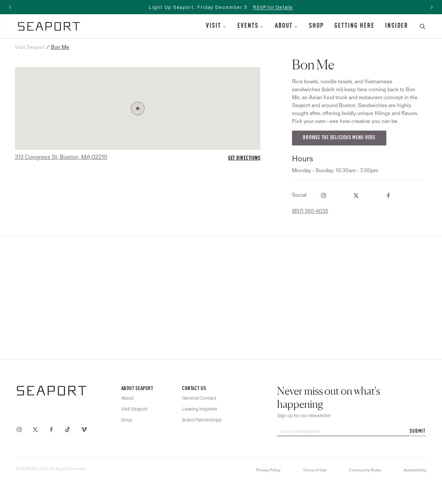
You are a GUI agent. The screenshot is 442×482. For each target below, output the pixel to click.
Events (248, 26)
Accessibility (415, 470)
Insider (396, 26)
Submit (417, 431)
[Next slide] (431, 7)
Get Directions (244, 158)
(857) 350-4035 (310, 211)
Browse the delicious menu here (339, 138)
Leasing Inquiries (199, 409)
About (284, 26)
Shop (316, 26)
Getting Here (354, 26)
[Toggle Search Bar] (420, 26)
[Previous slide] (10, 7)
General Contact (199, 398)
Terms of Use (314, 470)
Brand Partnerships (201, 419)
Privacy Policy (268, 470)
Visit (213, 26)
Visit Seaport (30, 47)
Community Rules (365, 470)
